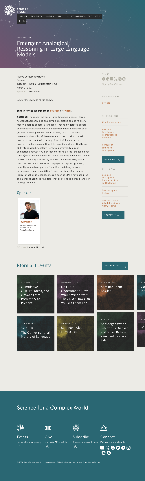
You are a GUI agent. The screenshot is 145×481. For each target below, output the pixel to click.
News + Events (57, 10)
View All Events (111, 266)
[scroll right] (141, 326)
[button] (43, 10)
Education (71, 10)
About (118, 10)
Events (27, 38)
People (82, 10)
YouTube (55, 110)
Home (20, 38)
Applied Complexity (97, 10)
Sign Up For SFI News (112, 84)
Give (111, 10)
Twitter (67, 110)
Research (43, 10)
